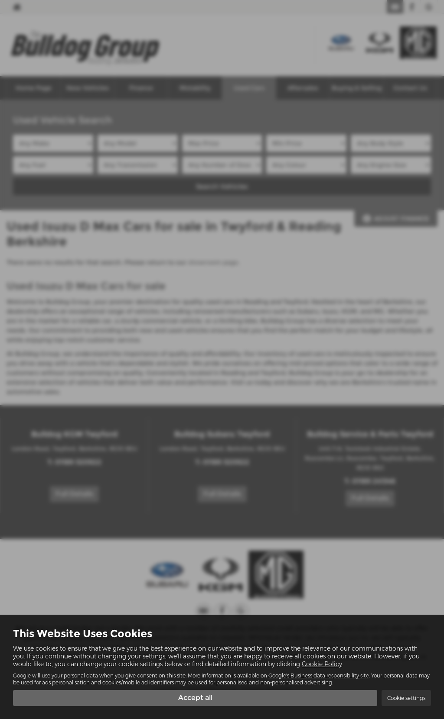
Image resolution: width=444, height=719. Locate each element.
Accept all (195, 697)
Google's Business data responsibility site (318, 675)
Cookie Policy (322, 664)
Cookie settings (406, 698)
